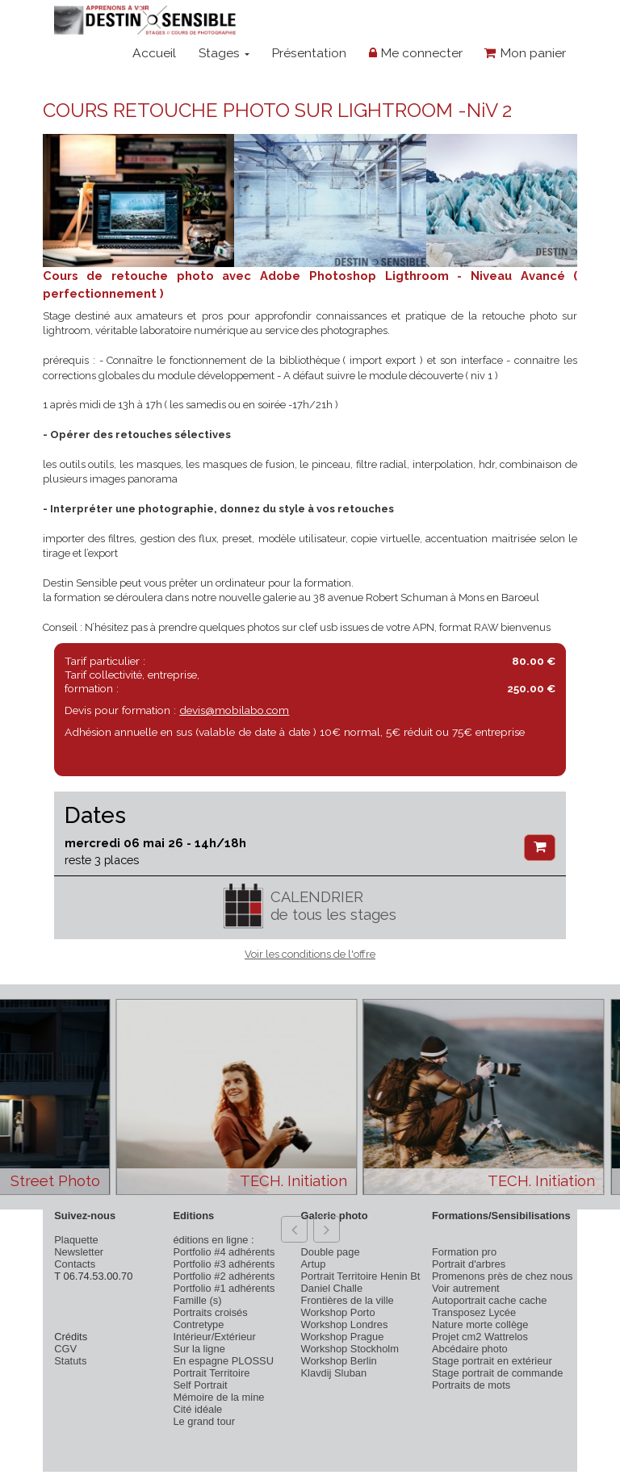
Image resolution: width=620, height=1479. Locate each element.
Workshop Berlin (339, 1361)
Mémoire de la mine (218, 1397)
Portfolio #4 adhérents (223, 1252)
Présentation (308, 53)
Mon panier (525, 53)
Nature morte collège (480, 1324)
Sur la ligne (198, 1349)
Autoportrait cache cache (489, 1300)
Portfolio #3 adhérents (223, 1264)
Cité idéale (197, 1409)
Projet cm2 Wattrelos (480, 1337)
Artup (313, 1264)
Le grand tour (204, 1421)
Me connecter (416, 53)
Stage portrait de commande (497, 1373)
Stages (224, 53)
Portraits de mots (471, 1385)
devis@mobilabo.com (234, 710)
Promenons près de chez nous (502, 1276)
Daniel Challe (332, 1288)
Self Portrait (200, 1385)
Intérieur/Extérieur (214, 1337)
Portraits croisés (210, 1312)
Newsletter (78, 1252)
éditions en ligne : (213, 1240)
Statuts (70, 1361)
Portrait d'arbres (468, 1264)
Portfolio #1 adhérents (223, 1288)
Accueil (154, 53)
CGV (65, 1349)
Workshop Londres (344, 1324)
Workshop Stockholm (350, 1349)
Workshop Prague (342, 1337)
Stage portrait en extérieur (492, 1361)
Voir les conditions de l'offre (310, 954)
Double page (330, 1252)
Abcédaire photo (470, 1349)
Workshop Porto (338, 1312)
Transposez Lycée (474, 1312)
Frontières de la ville (347, 1300)
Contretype (198, 1324)
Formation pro (464, 1252)
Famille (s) (197, 1300)
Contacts (74, 1264)
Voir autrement (466, 1288)
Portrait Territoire (211, 1373)
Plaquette (76, 1240)
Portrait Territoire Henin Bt (361, 1276)
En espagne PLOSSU (223, 1361)
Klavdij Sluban (334, 1373)
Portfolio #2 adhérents (223, 1276)
